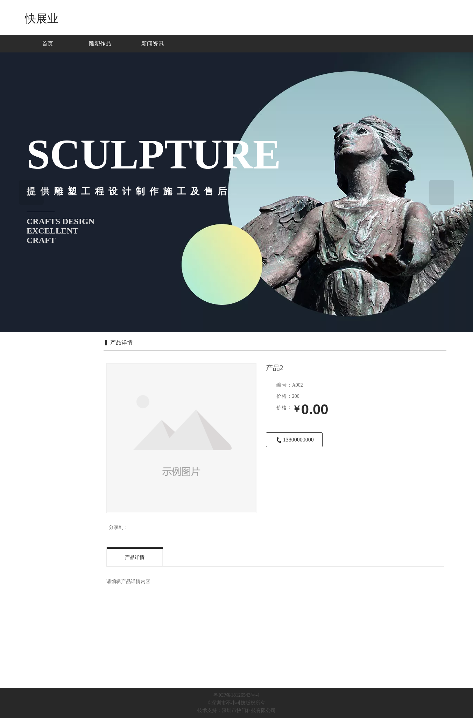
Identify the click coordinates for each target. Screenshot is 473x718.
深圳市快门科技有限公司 (249, 710)
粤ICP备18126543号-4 (236, 695)
